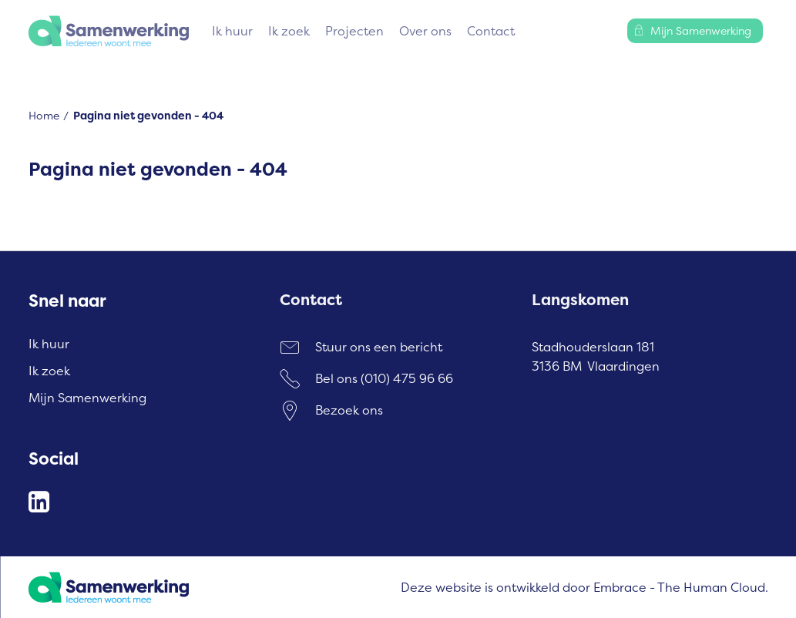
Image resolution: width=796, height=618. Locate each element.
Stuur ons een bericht (378, 346)
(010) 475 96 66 (407, 378)
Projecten (354, 30)
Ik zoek (289, 30)
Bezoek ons (349, 409)
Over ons (425, 30)
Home (44, 115)
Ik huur (232, 30)
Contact (491, 30)
